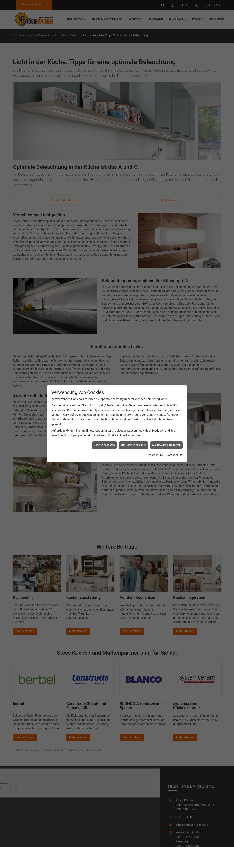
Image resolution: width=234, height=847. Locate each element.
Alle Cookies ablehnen (133, 443)
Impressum (155, 453)
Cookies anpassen (104, 443)
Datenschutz (174, 453)
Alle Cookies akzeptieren (166, 443)
